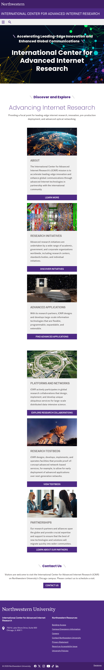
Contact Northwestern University (66, 638)
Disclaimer (98, 665)
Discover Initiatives (52, 269)
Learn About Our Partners (52, 550)
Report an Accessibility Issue (64, 646)
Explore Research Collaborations (52, 413)
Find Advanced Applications (52, 337)
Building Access (59, 625)
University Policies (60, 651)
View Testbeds (52, 484)
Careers (55, 634)
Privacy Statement (60, 642)
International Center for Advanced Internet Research (50, 14)
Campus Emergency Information (66, 629)
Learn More (52, 198)
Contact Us (52, 585)
